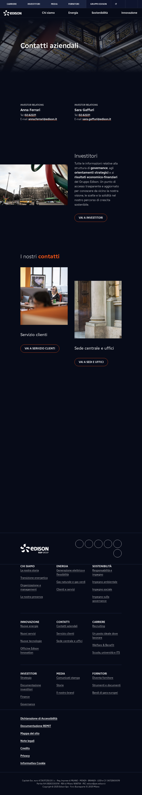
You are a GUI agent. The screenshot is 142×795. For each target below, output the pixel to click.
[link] (131, 4)
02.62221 (30, 115)
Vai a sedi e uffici (91, 362)
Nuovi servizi (28, 633)
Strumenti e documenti (106, 685)
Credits (25, 748)
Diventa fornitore (102, 677)
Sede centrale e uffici (69, 641)
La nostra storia (29, 570)
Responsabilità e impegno (102, 572)
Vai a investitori (91, 217)
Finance (25, 696)
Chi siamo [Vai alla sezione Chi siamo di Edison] (48, 12)
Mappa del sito (29, 733)
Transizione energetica (34, 577)
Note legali (27, 740)
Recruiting (98, 626)
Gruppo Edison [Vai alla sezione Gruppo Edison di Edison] (98, 4)
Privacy (25, 755)
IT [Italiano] (118, 4)
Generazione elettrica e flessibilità (70, 572)
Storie (60, 685)
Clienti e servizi (65, 589)
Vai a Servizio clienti (40, 348)
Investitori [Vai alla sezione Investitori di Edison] (34, 4)
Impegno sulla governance (100, 598)
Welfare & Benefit (103, 645)
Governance (27, 704)
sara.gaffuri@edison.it (96, 119)
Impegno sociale (102, 589)
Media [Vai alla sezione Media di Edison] (54, 4)
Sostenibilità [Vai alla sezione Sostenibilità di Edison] (100, 12)
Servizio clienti (65, 633)
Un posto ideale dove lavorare (105, 635)
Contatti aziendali (67, 626)
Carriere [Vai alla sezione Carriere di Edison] (12, 4)
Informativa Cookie (32, 763)
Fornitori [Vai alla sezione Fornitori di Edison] (73, 4)
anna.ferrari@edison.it (42, 119)
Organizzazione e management (30, 587)
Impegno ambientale (104, 581)
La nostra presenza (31, 596)
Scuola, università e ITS (106, 652)
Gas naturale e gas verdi (70, 581)
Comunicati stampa (68, 677)
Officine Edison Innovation (29, 650)
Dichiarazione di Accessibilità (38, 718)
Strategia (25, 677)
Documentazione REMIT (35, 726)
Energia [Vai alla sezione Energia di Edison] (73, 12)
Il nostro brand (65, 692)
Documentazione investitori (30, 687)
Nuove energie (29, 626)
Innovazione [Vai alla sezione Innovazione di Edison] (129, 12)
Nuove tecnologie (31, 641)
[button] (79, 544)
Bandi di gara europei (105, 692)
